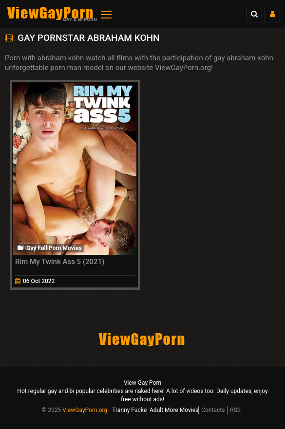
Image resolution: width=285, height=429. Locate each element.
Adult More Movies (174, 410)
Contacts (213, 410)
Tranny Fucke (129, 410)
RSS (235, 410)
